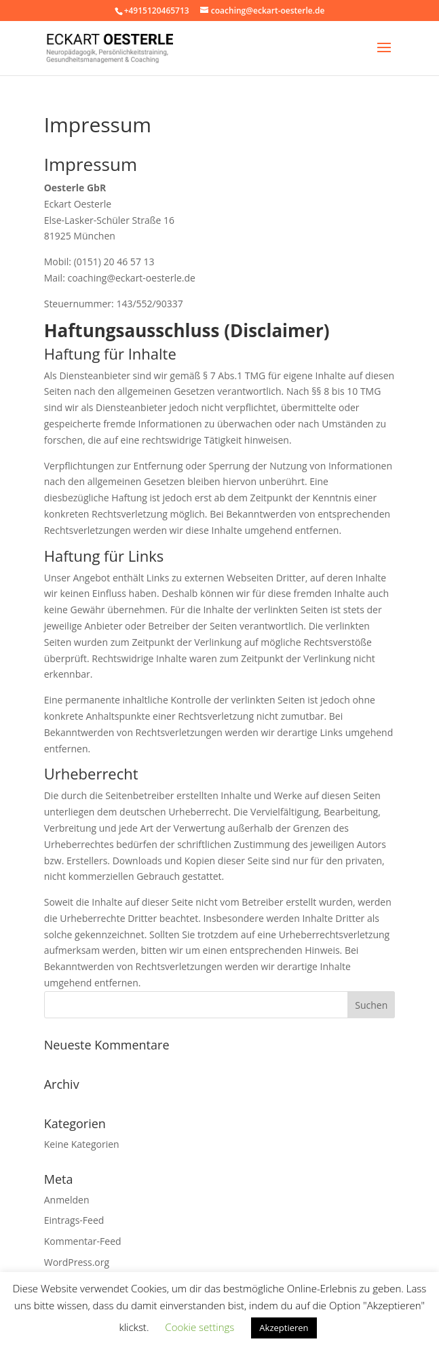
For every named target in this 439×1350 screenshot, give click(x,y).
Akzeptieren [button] (283, 1328)
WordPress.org (76, 1262)
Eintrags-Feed (74, 1220)
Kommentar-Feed (82, 1241)
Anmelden (67, 1199)
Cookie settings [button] (199, 1327)
